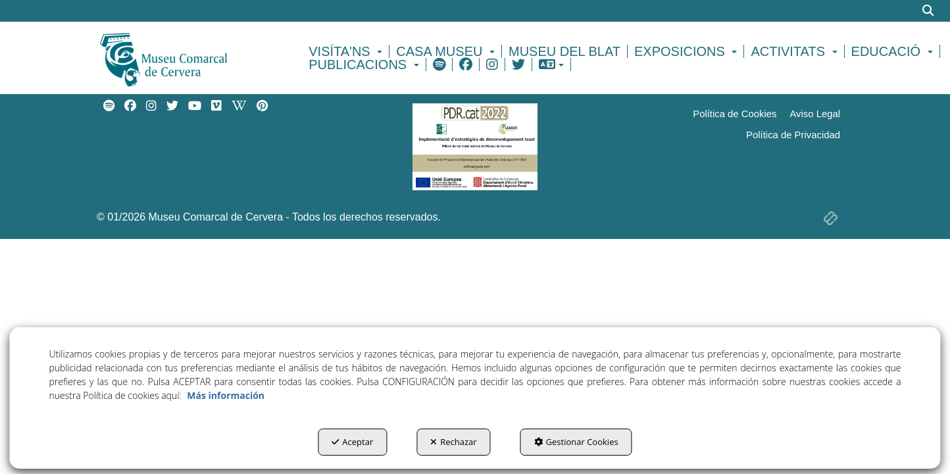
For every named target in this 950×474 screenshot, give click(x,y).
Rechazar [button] (453, 442)
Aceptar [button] (352, 442)
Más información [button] (225, 395)
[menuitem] (347, 51)
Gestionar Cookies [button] (576, 442)
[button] (186, 58)
